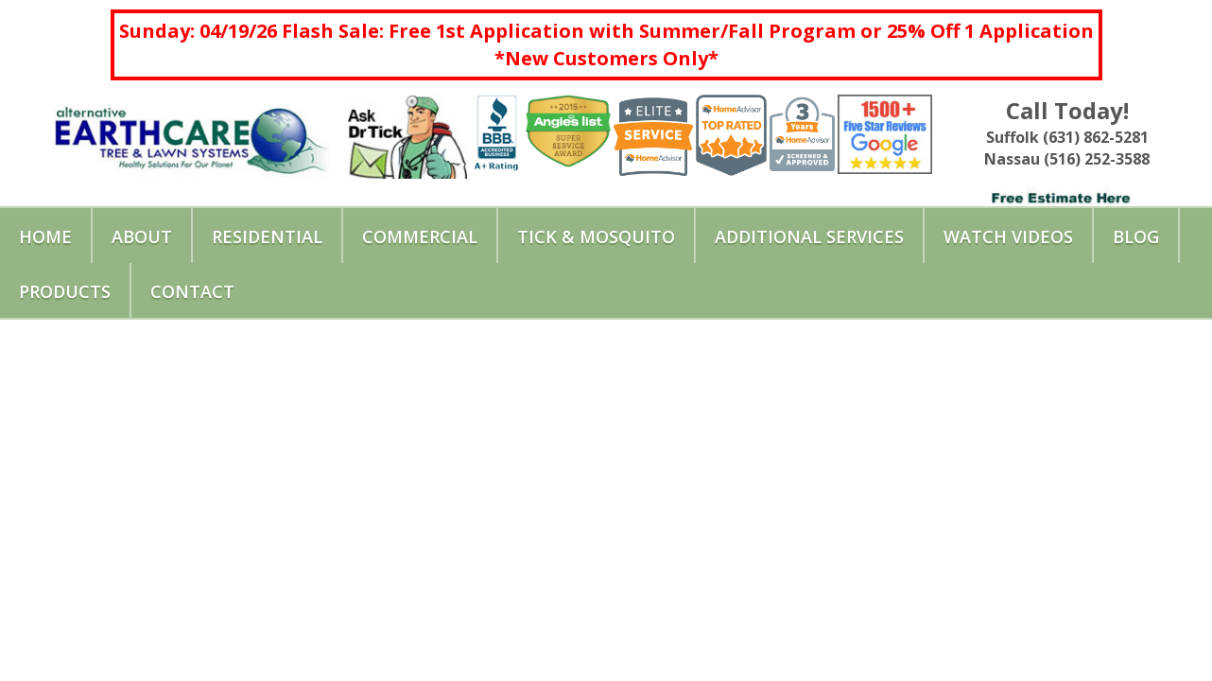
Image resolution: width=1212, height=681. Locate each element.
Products (65, 291)
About (142, 236)
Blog (1136, 236)
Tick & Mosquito (596, 236)
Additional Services (809, 236)
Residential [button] (267, 236)
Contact (192, 291)
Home (45, 236)
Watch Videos (1008, 236)
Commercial (419, 236)
